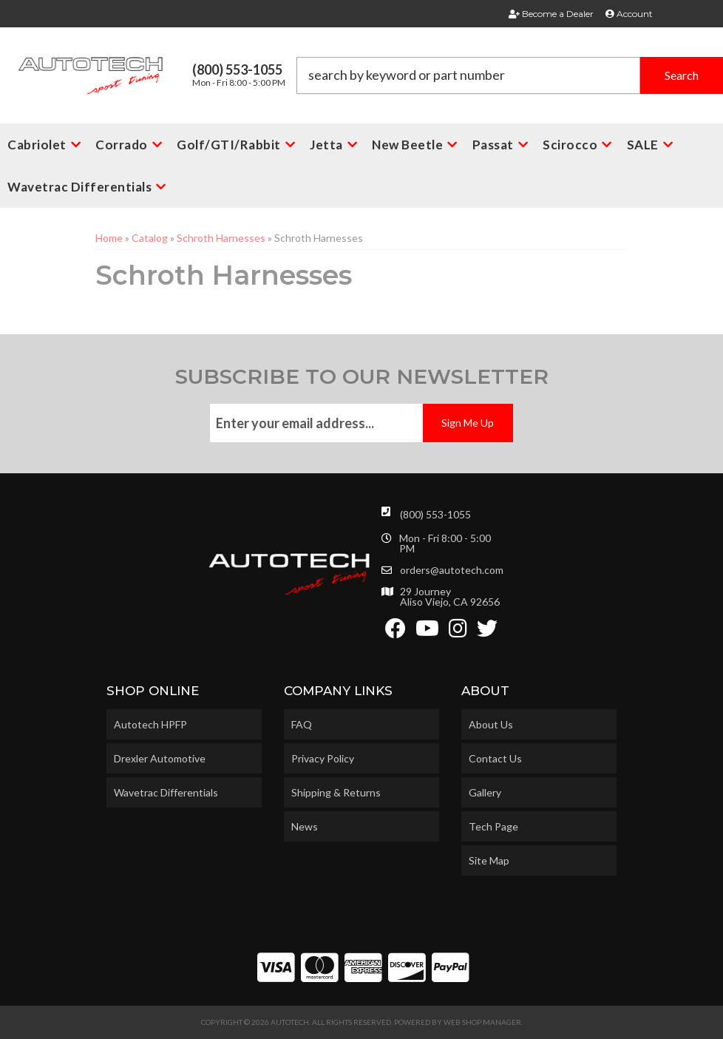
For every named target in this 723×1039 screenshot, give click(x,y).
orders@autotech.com (451, 570)
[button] (510, 75)
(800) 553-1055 (435, 514)
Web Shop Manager (482, 1022)
